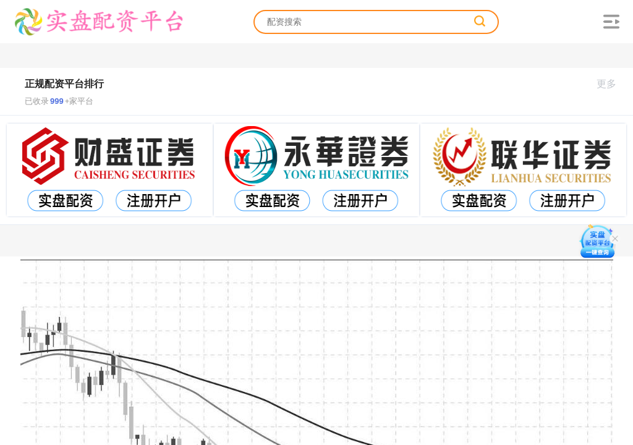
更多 (612, 83)
